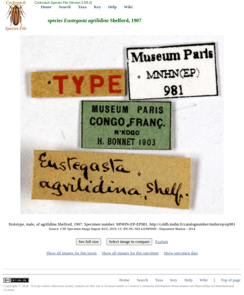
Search (65, 6)
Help (112, 6)
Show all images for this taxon (71, 253)
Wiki (128, 6)
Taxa (82, 6)
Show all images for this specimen (130, 253)
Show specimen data (181, 253)
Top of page (231, 280)
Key (97, 6)
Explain (161, 241)
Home (46, 6)
